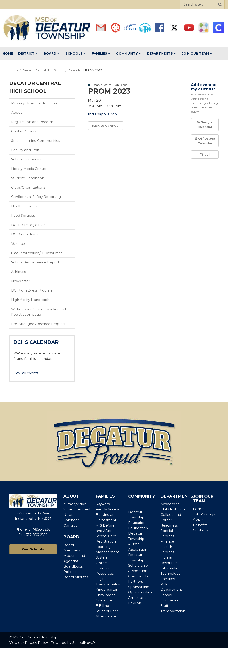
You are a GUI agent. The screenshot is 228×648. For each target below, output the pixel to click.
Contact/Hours (23, 131)
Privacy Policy (36, 642)
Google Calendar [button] (204, 124)
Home (13, 70)
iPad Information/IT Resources (36, 253)
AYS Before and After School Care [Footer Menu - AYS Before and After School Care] (106, 530)
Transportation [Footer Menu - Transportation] (173, 611)
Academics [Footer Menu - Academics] (170, 504)
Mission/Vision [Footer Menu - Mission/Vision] (74, 504)
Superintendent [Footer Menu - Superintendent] (76, 509)
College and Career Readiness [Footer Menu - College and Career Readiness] (171, 519)
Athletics (25, 272)
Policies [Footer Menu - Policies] (69, 572)
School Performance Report (42, 263)
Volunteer (19, 243)
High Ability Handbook (30, 300)
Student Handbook (34, 179)
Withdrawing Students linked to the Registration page (41, 312)
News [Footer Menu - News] (68, 514)
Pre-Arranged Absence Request (38, 324)
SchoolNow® (83, 642)
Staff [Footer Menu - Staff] (164, 605)
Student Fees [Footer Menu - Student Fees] (107, 611)
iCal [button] (205, 154)
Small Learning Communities (35, 140)
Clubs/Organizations (28, 187)
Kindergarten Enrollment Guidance (107, 594)
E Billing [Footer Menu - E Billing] (102, 605)
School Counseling (27, 159)
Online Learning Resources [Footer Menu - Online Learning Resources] (105, 568)
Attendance (106, 616)
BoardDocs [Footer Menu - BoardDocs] (73, 566)
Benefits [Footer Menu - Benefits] (200, 525)
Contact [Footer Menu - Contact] (70, 525)
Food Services (23, 215)
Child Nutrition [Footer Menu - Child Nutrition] (173, 509)
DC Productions (24, 234)
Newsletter (20, 281)
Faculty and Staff (25, 150)
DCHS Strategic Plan (28, 225)
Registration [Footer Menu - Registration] (106, 541)
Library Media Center (36, 169)
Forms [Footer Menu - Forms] (198, 509)
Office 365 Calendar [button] (205, 141)
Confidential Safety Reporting (43, 198)
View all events (25, 373)
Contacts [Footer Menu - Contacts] (200, 530)
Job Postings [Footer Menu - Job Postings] (204, 514)
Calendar (75, 70)
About (16, 112)
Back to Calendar (106, 125)
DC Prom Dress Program (32, 290)
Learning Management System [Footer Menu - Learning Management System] (107, 552)
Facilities (168, 579)
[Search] (220, 4)
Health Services (24, 206)
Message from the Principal (34, 103)
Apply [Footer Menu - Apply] (198, 519)
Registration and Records (32, 122)
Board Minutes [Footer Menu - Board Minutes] (75, 577)
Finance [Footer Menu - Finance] (167, 541)
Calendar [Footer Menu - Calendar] (71, 520)
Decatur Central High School (43, 70)
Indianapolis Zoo (102, 114)
